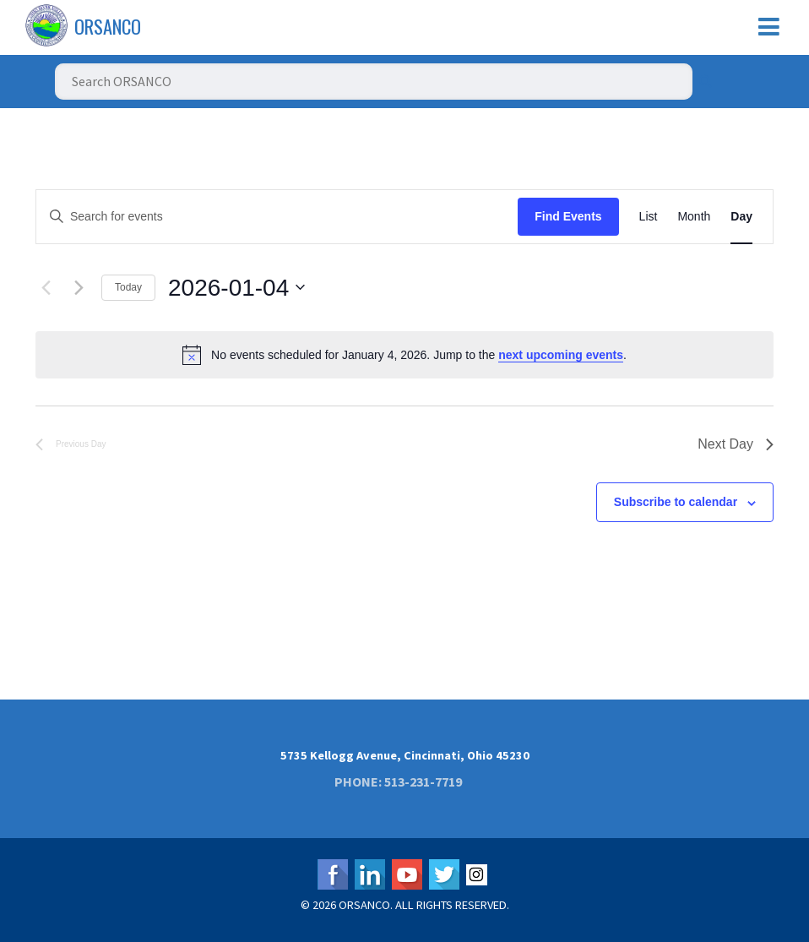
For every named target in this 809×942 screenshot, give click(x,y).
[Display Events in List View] (648, 216)
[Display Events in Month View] (693, 216)
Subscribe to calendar (675, 502)
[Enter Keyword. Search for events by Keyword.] (277, 216)
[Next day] (78, 287)
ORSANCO (107, 26)
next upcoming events (560, 355)
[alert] (404, 354)
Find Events (568, 216)
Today (128, 287)
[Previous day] (45, 287)
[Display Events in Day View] (741, 216)
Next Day (736, 444)
